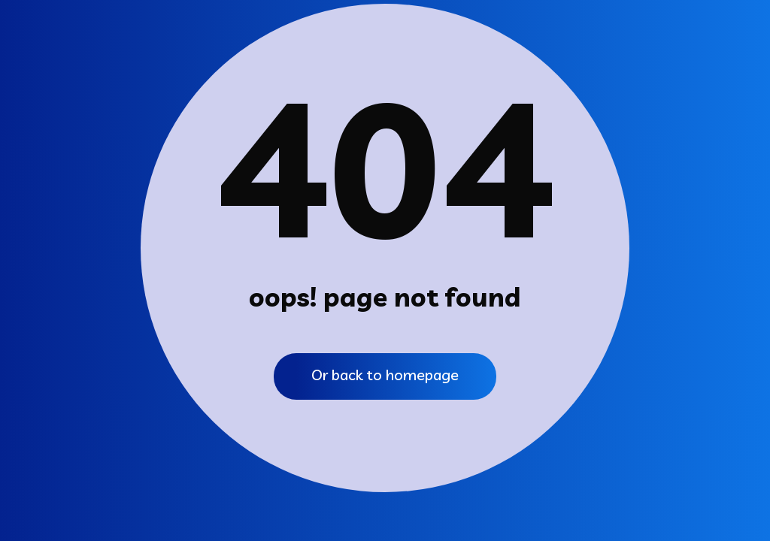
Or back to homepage (385, 374)
